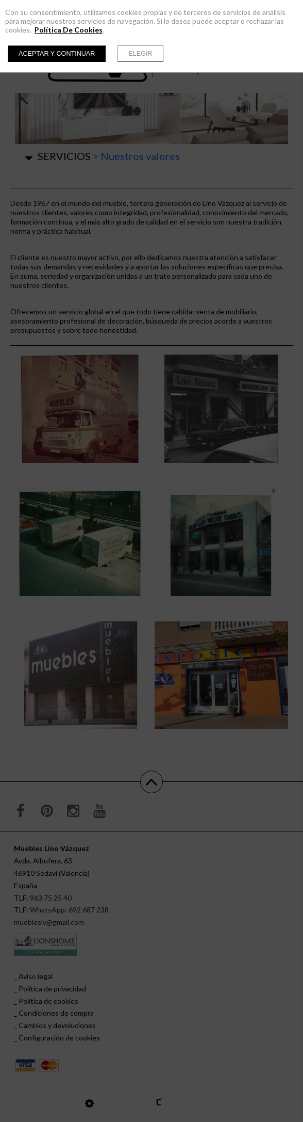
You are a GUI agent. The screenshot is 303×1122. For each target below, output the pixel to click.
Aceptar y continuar (57, 53)
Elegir (140, 53)
